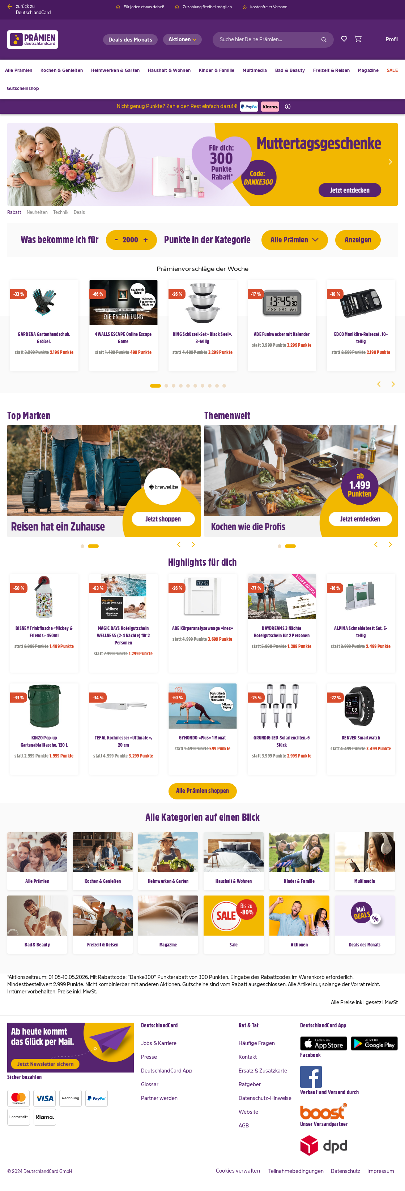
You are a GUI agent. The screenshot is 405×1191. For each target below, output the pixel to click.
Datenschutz (345, 1171)
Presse (149, 1057)
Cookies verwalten (238, 1170)
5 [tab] (188, 386)
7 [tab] (202, 386)
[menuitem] (61, 70)
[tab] (186, 1026)
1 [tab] (155, 386)
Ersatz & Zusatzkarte (263, 1070)
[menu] (202, 79)
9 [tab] (217, 386)
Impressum (380, 1171)
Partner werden (159, 1098)
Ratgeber (250, 1084)
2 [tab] (166, 386)
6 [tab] (195, 386)
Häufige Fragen (257, 1043)
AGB (244, 1125)
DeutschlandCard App (166, 1070)
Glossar (149, 1084)
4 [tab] (181, 386)
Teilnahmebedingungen (296, 1171)
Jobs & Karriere (158, 1043)
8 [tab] (210, 386)
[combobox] (273, 40)
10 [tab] (224, 386)
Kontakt (248, 1057)
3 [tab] (173, 386)
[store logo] (44, 39)
